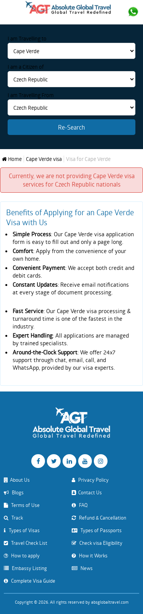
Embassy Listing (25, 568)
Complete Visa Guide (29, 580)
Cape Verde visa (44, 159)
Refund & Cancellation (99, 517)
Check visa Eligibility (97, 542)
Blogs (14, 492)
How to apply (22, 555)
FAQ (80, 505)
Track (13, 517)
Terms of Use (22, 505)
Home (12, 159)
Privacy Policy (90, 479)
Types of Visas (22, 530)
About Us (17, 479)
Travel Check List (25, 542)
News (82, 568)
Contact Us (87, 492)
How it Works (90, 555)
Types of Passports (97, 530)
